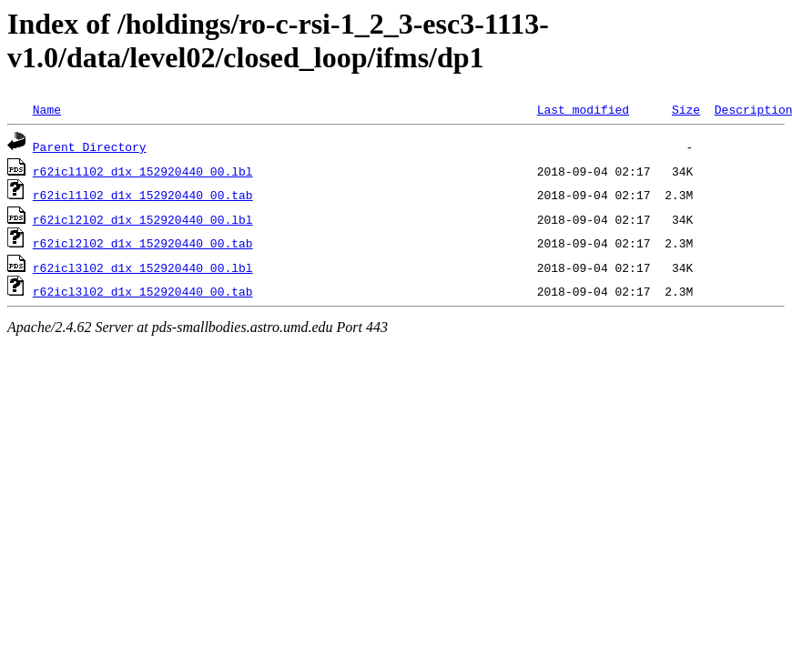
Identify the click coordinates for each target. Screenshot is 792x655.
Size (686, 109)
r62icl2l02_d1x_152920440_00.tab (143, 243)
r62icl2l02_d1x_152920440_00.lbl (143, 219)
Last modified (583, 109)
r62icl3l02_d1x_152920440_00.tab (143, 291)
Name (47, 109)
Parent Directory (90, 146)
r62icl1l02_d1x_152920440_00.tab (143, 194)
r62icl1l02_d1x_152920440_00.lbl (143, 171)
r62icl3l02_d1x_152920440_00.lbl (143, 267)
